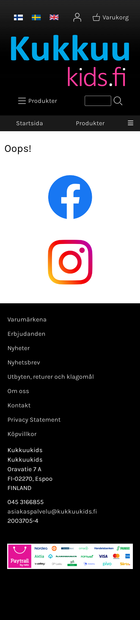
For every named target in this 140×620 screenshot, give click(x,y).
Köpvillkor (22, 433)
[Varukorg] (111, 17)
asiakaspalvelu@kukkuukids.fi (52, 511)
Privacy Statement (34, 419)
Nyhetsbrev (23, 362)
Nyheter (18, 348)
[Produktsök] (98, 101)
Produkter (90, 123)
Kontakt (19, 405)
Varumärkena (27, 319)
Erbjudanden (26, 333)
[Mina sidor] (77, 17)
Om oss (18, 391)
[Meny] (130, 123)
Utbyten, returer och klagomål (50, 376)
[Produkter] (38, 101)
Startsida (29, 123)
